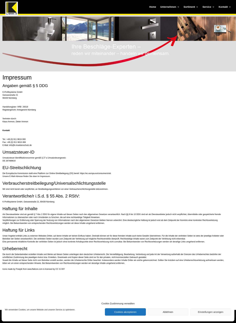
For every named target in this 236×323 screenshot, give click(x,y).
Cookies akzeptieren (125, 312)
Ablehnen (168, 312)
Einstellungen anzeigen (210, 312)
